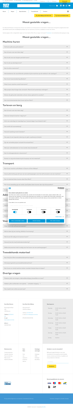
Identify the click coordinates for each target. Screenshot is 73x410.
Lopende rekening (8, 354)
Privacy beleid (7, 398)
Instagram (57, 398)
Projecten (25, 359)
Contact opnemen (8, 352)
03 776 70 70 (30, 312)
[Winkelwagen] (57, 6)
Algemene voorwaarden (16, 398)
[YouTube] (69, 5)
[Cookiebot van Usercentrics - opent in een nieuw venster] (58, 188)
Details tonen (59, 216)
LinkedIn (62, 398)
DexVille (44, 407)
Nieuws (24, 361)
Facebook (52, 398)
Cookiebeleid (26, 398)
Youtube (67, 398)
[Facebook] (63, 5)
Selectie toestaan (36, 220)
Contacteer (49, 33)
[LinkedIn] (61, 5)
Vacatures (25, 357)
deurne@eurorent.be (9, 319)
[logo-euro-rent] (6, 5)
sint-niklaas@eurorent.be (32, 314)
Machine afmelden (8, 359)
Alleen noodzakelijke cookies (18, 220)
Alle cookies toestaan (55, 220)
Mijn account (52, 5)
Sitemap (31, 398)
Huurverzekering (8, 356)
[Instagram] (66, 6)
